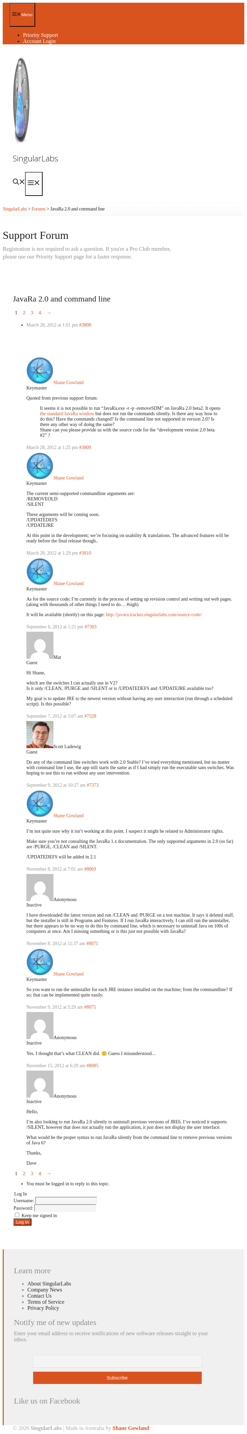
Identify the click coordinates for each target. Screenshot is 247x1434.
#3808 (85, 325)
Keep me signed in (39, 1215)
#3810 (85, 553)
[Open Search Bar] (19, 182)
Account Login (39, 41)
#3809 (85, 447)
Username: (24, 1200)
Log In (22, 1222)
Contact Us (39, 1296)
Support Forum (36, 235)
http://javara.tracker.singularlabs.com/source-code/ (154, 614)
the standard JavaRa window (67, 413)
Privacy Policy (43, 1308)
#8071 (92, 943)
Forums (38, 208)
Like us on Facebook (47, 1400)
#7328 (90, 716)
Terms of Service (45, 1302)
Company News (44, 1290)
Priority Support (40, 35)
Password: (24, 1208)
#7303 (90, 626)
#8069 (90, 869)
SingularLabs (35, 158)
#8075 (90, 1007)
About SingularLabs (49, 1283)
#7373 (92, 785)
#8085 (92, 1065)
